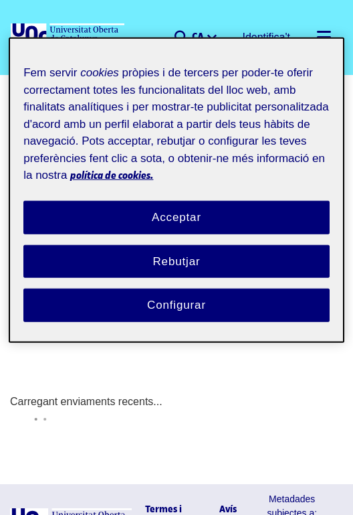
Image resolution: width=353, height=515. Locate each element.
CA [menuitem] (204, 36)
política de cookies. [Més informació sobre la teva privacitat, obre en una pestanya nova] (201, 161)
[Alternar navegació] (323, 37)
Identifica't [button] (269, 37)
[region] (176, 184)
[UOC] (69, 37)
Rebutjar (176, 247)
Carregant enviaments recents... (74, 357)
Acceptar (176, 203)
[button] (186, 37)
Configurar (176, 291)
